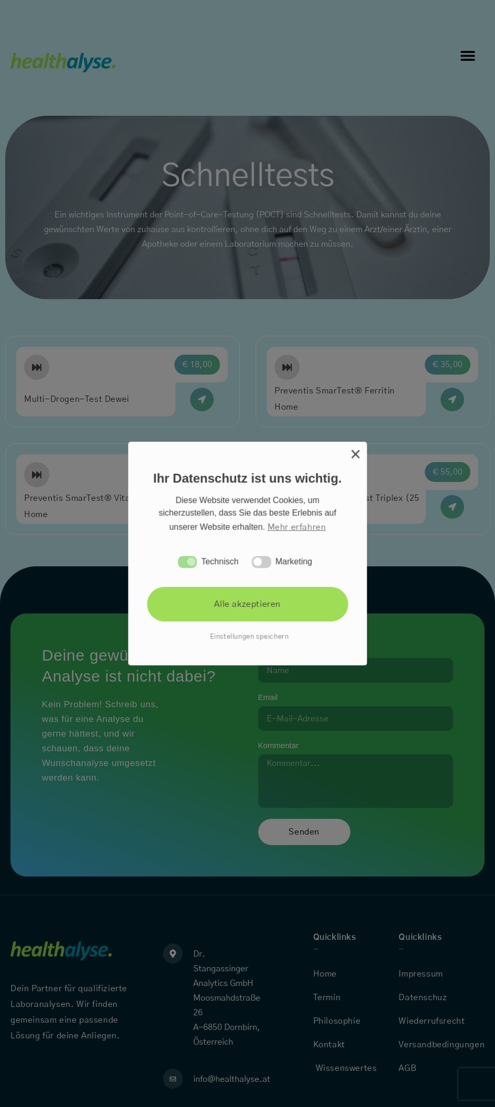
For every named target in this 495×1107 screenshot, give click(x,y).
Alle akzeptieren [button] (247, 604)
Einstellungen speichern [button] (249, 636)
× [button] (355, 454)
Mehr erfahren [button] (296, 527)
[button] (187, 561)
